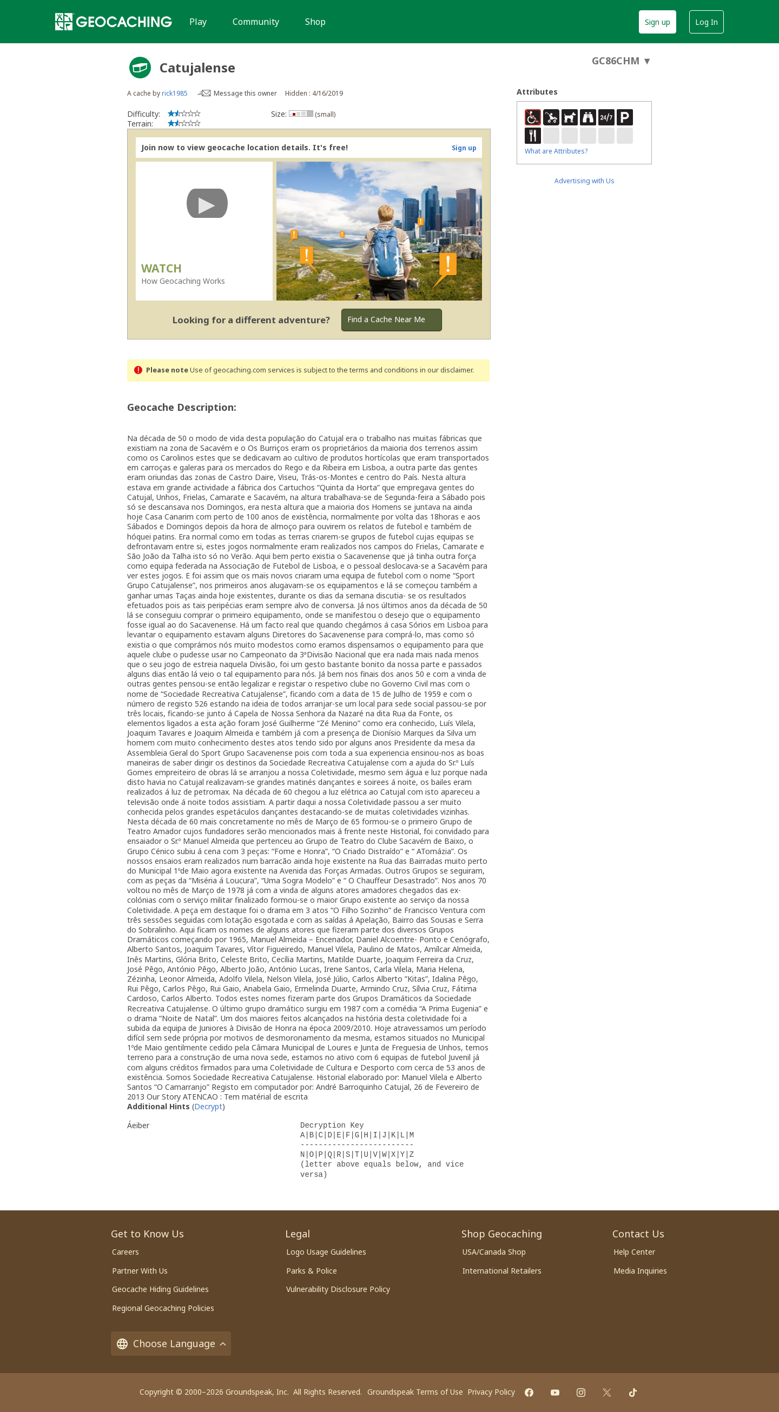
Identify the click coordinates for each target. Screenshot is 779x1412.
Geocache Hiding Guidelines (160, 1289)
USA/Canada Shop (494, 1252)
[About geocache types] (140, 68)
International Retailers (502, 1271)
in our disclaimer (446, 370)
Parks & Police (311, 1271)
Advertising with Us (584, 180)
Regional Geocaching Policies (163, 1308)
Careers (125, 1252)
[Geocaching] (113, 21)
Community (256, 22)
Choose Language (171, 1343)
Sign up (657, 22)
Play (198, 22)
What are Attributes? (556, 151)
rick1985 (175, 93)
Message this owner (245, 93)
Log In (706, 22)
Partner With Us (140, 1271)
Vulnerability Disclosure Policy (338, 1289)
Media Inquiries (640, 1271)
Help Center (634, 1252)
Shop (315, 22)
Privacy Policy (491, 1392)
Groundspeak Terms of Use (415, 1392)
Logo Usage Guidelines (326, 1252)
